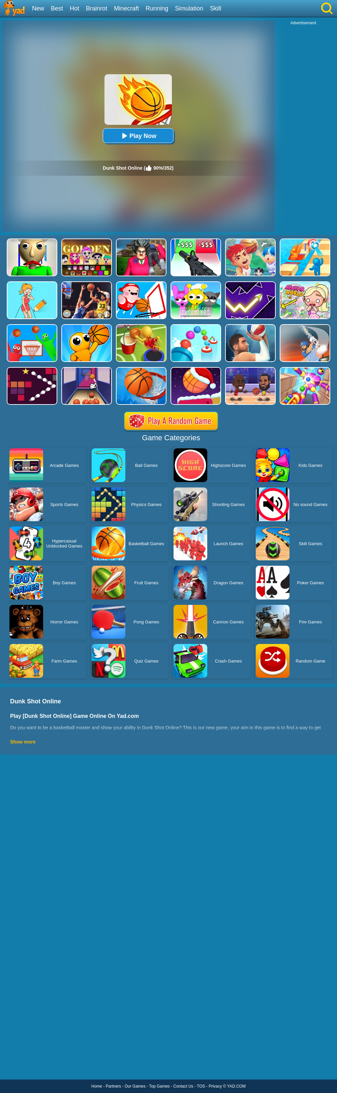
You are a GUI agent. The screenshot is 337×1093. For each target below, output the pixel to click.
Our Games (135, 1086)
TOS (201, 1086)
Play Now (138, 136)
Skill (215, 8)
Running (157, 8)
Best (57, 8)
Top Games (159, 1086)
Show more (22, 742)
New (38, 8)
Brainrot (96, 8)
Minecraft (126, 8)
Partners (113, 1086)
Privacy (215, 1086)
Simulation (189, 8)
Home (96, 1086)
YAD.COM (236, 1086)
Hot (74, 8)
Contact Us (183, 1086)
